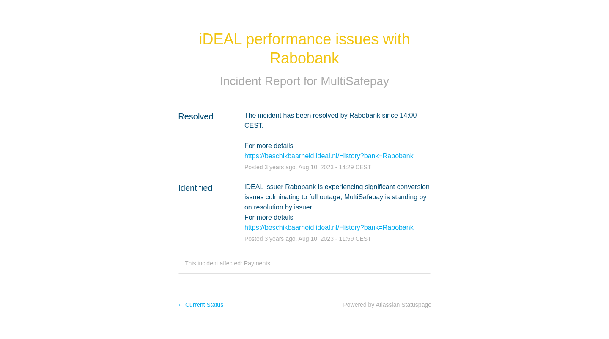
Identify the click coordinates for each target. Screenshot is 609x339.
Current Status (200, 304)
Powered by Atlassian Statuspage (387, 304)
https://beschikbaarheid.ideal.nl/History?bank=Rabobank (329, 156)
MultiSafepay (355, 81)
